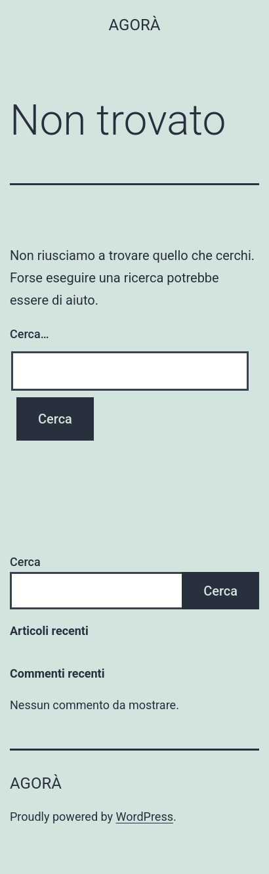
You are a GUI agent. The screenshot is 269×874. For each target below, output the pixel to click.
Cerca (25, 562)
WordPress (144, 816)
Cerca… (29, 334)
